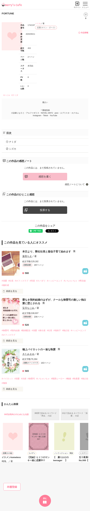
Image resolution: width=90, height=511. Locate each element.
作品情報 (84, 33)
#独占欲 (66, 330)
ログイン (77, 7)
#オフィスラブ (21, 281)
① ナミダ (11, 141)
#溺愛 (4, 281)
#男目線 (82, 281)
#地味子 (57, 330)
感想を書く (45, 176)
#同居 (32, 281)
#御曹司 (5, 330)
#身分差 (42, 330)
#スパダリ (41, 281)
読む (45, 498)
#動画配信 (25, 330)
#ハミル (6, 95)
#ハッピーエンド (54, 281)
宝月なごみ (28, 308)
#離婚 (68, 378)
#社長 (11, 281)
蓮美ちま (27, 256)
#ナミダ (14, 95)
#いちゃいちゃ (70, 281)
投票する (45, 210)
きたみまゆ (28, 354)
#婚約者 (5, 285)
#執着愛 (76, 378)
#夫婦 (23, 378)
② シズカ (11, 148)
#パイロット (7, 378)
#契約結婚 (15, 330)
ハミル (38, 23)
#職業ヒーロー (57, 378)
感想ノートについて (75, 184)
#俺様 (4, 383)
